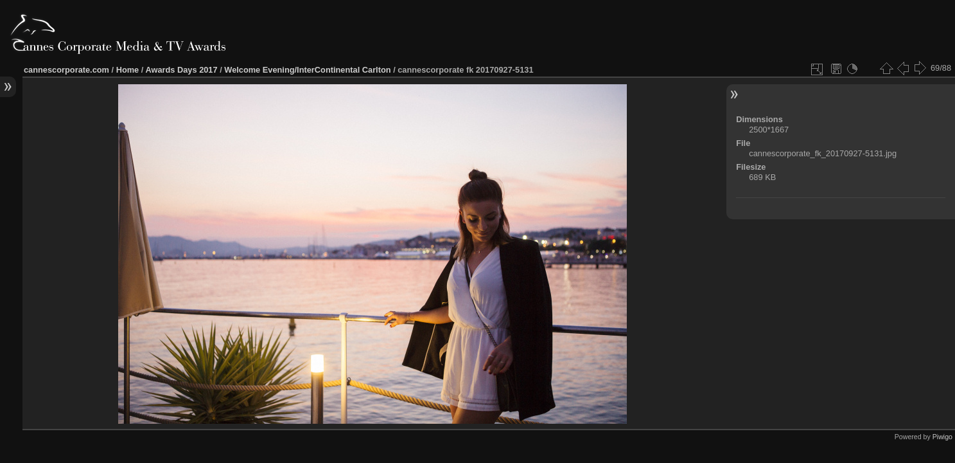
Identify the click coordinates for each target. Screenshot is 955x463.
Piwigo (942, 436)
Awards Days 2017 (181, 70)
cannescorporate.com (66, 70)
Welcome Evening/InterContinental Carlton (307, 70)
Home (127, 70)
